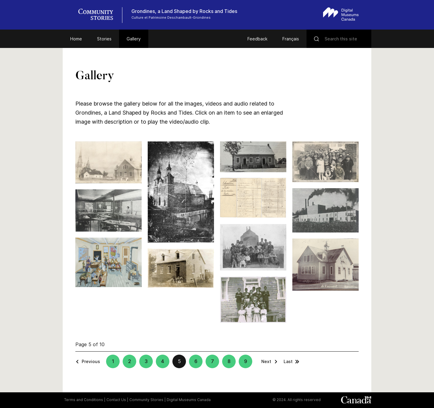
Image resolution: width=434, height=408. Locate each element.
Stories (104, 38)
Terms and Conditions (83, 399)
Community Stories (146, 399)
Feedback (257, 38)
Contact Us (116, 399)
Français (290, 38)
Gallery (134, 38)
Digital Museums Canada (189, 399)
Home (76, 38)
